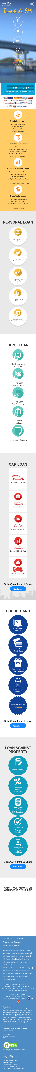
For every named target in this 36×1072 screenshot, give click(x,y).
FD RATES (23, 998)
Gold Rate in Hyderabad (10, 953)
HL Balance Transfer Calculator (18, 154)
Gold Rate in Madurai (9, 965)
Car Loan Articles (18, 129)
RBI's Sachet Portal (8, 1038)
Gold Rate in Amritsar (21, 976)
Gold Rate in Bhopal (9, 979)
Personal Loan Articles (18, 124)
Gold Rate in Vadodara (22, 971)
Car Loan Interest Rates (18, 176)
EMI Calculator (18, 147)
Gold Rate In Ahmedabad (10, 950)
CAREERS (12, 996)
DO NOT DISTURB (21, 990)
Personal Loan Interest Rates (18, 172)
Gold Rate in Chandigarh (10, 956)
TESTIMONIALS (22, 988)
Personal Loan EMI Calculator (18, 151)
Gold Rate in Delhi (24, 950)
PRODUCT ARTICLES (18, 984)
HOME (8, 984)
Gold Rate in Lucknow (22, 959)
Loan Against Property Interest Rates (18, 179)
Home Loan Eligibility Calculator (18, 149)
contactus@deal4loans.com (15, 1068)
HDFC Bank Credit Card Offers (18, 199)
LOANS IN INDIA (13, 998)
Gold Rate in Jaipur (24, 956)
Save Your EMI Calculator (18, 156)
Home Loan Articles (18, 126)
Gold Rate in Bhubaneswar (11, 968)
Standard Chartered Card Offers (18, 204)
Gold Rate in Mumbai (9, 962)
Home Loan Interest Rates (18, 174)
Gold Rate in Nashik (9, 971)
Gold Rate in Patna (26, 974)
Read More (27, 1023)
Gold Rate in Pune (21, 962)
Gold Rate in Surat (8, 976)
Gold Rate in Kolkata (9, 959)
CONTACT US (21, 996)
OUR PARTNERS (15, 994)
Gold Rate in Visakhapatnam (11, 974)
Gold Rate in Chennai (24, 953)
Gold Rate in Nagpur (26, 968)
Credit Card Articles (18, 131)
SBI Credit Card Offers (18, 201)
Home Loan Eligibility (18, 440)
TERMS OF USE (11, 988)
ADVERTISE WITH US (20, 986)
